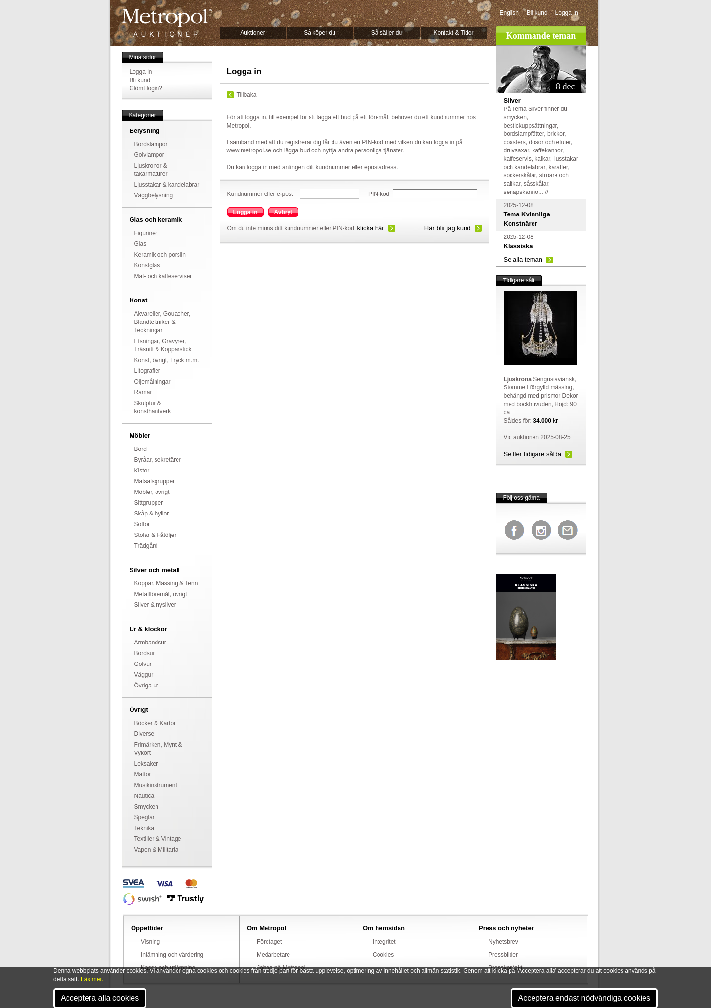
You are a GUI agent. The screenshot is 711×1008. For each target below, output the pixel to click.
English (509, 12)
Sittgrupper (148, 502)
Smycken (146, 806)
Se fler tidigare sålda (533, 454)
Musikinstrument (155, 785)
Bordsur (144, 653)
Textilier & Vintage (157, 839)
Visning (150, 941)
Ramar (143, 392)
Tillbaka (247, 94)
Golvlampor (149, 154)
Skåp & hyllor (151, 513)
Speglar (144, 817)
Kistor (142, 470)
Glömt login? (146, 88)
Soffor (142, 524)
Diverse (144, 733)
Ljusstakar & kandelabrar (167, 184)
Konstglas (147, 265)
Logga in (566, 12)
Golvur (143, 664)
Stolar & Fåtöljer (155, 535)
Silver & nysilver (155, 604)
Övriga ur (146, 685)
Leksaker (146, 763)
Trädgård (146, 545)
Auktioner (252, 32)
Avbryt (283, 212)
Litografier (147, 370)
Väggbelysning (153, 195)
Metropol (167, 22)
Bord (140, 449)
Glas (140, 243)
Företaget (269, 941)
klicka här (370, 228)
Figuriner (145, 233)
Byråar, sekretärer (157, 459)
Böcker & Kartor (155, 723)
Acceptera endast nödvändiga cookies (584, 998)
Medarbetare (273, 954)
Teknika (144, 828)
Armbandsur (150, 642)
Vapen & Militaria (156, 849)
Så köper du (319, 32)
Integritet (384, 941)
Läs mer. (92, 979)
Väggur (144, 674)
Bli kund (537, 12)
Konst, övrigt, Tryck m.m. (166, 360)
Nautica (144, 796)
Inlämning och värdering (172, 954)
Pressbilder (503, 954)
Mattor (142, 774)
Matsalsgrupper (154, 481)
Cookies (383, 954)
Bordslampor (151, 144)
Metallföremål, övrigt (160, 594)
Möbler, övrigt (152, 492)
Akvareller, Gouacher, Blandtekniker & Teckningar (162, 322)
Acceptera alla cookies (100, 998)
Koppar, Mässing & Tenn (166, 583)
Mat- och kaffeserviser (163, 276)
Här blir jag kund (447, 228)
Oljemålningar (152, 381)
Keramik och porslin (160, 254)
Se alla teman (523, 259)
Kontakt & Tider (453, 32)
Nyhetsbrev (503, 941)
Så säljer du (386, 32)
